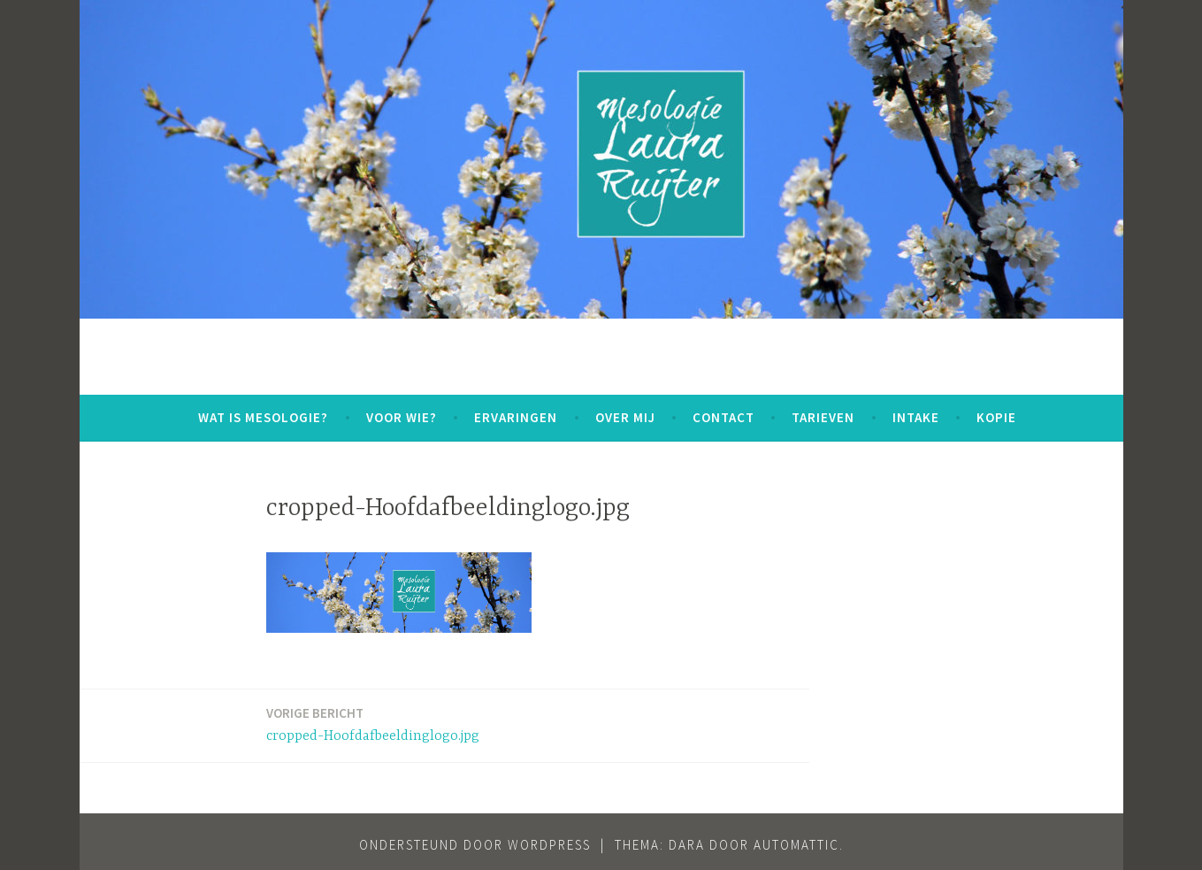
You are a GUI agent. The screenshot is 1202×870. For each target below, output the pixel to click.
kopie (996, 417)
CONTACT (723, 417)
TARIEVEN (823, 417)
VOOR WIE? (401, 417)
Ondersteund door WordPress (475, 844)
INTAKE (915, 417)
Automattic (796, 844)
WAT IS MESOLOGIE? (263, 417)
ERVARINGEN (515, 417)
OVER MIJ (625, 417)
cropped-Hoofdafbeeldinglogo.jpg (372, 723)
